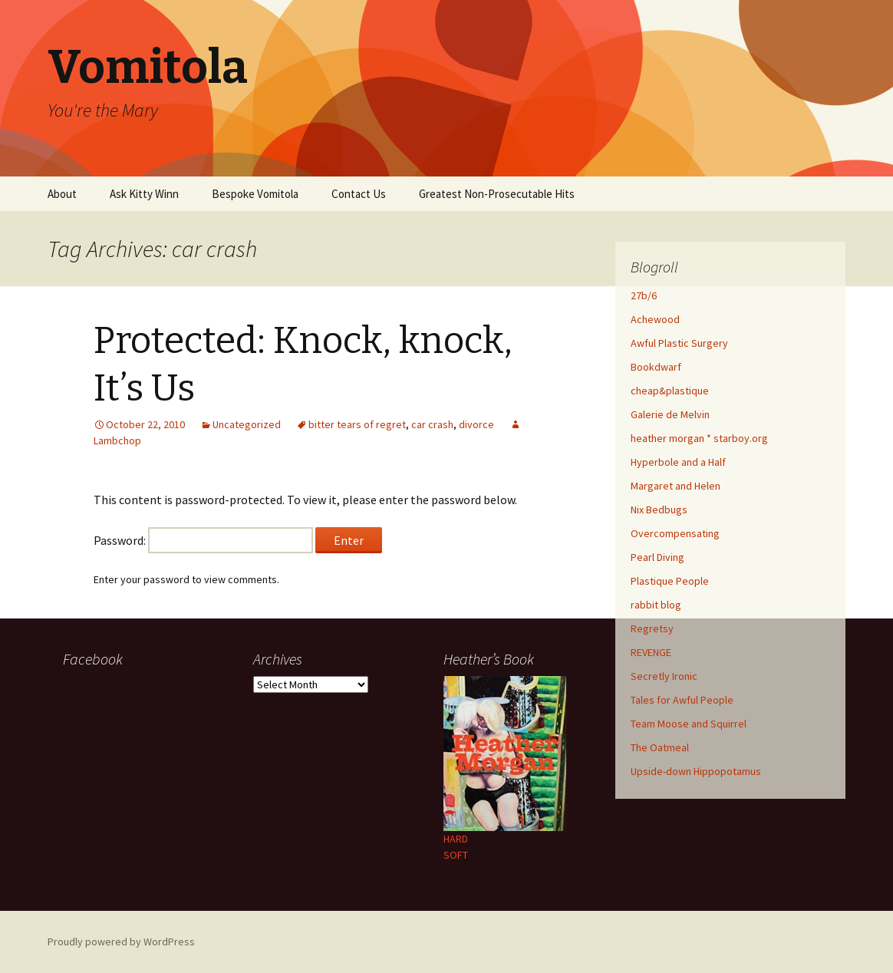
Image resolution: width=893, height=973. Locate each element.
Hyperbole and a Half (678, 462)
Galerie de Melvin (670, 414)
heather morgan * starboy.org (699, 438)
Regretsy (652, 628)
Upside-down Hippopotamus (696, 771)
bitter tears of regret (357, 424)
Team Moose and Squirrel (688, 724)
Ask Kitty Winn (144, 193)
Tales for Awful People (682, 700)
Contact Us (358, 193)
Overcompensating (675, 533)
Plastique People (670, 581)
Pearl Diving (657, 557)
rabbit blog (656, 605)
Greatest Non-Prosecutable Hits (497, 193)
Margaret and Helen (675, 486)
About (62, 193)
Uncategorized (247, 424)
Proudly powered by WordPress (121, 941)
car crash (432, 424)
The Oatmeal (660, 747)
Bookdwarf (656, 367)
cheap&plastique (670, 390)
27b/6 (644, 295)
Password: (203, 540)
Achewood (655, 319)
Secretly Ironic (664, 676)
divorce (476, 424)
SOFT (455, 855)
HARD (455, 839)
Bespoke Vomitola (255, 193)
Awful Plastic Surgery (679, 343)
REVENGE (651, 652)
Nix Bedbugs (659, 509)
